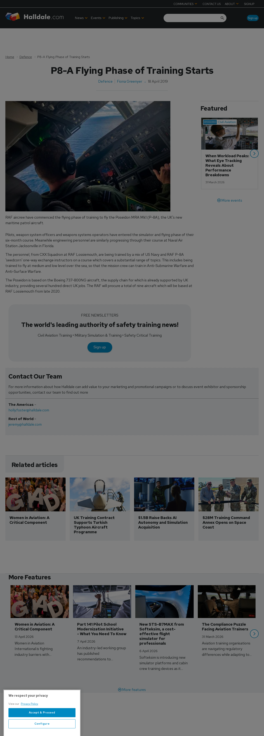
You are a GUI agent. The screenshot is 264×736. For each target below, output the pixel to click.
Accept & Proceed (42, 726)
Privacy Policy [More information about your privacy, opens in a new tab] (29, 717)
